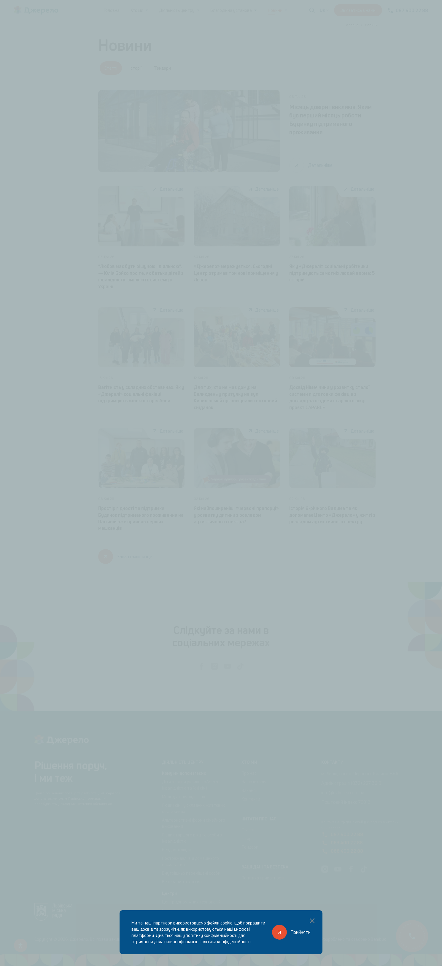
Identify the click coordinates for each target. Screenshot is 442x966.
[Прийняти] (291, 932)
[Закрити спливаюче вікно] (312, 920)
